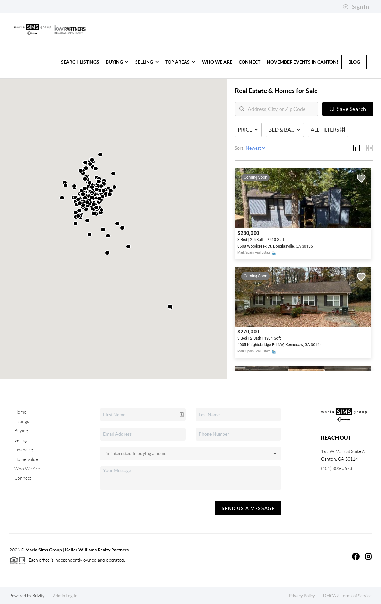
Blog (354, 62)
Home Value (26, 459)
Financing (23, 449)
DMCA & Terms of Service (347, 595)
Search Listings (80, 62)
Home (20, 412)
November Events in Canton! (302, 62)
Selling (147, 62)
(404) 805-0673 (336, 468)
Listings (21, 421)
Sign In (356, 7)
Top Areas (180, 62)
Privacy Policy (302, 595)
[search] (280, 109)
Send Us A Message (248, 508)
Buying (117, 62)
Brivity (38, 595)
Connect (249, 62)
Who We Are (217, 62)
